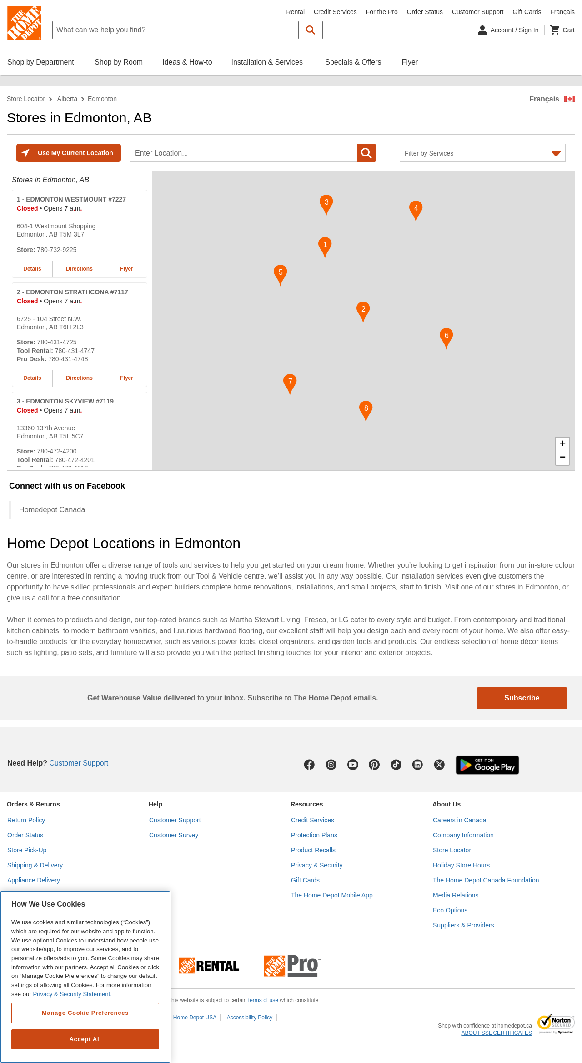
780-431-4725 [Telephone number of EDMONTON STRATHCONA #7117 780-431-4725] (56, 342)
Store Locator (26, 98)
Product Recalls (313, 850)
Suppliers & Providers (463, 925)
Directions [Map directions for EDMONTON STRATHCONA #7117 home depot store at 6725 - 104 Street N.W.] (79, 378)
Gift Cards (526, 11)
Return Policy (26, 820)
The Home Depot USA (189, 1017)
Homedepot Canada (52, 509)
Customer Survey (173, 835)
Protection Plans (314, 835)
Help (155, 804)
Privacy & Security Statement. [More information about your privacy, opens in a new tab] (72, 994)
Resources (307, 804)
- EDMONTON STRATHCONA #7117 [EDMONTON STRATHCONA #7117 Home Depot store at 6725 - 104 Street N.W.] (72, 292)
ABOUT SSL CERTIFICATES (496, 1033)
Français (544, 99)
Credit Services (335, 11)
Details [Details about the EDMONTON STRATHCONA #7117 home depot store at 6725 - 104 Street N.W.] (32, 378)
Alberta (67, 98)
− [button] (563, 458)
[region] (85, 977)
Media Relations (455, 895)
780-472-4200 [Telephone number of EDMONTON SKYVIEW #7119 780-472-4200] (56, 451)
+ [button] (563, 444)
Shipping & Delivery (35, 865)
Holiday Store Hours (461, 865)
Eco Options (450, 910)
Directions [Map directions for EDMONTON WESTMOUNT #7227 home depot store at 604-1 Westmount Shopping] (79, 269)
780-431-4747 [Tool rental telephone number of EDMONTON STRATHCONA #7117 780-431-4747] (75, 350)
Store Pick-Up (26, 850)
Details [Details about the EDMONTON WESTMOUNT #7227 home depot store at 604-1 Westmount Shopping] (32, 269)
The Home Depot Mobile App (332, 895)
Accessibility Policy (250, 1017)
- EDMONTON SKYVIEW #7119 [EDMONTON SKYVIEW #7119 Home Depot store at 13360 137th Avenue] (65, 401)
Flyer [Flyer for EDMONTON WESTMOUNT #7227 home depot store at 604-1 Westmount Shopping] (126, 269)
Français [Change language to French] (562, 11)
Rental (295, 11)
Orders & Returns (33, 804)
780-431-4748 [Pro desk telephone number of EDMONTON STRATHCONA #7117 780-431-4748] (68, 359)
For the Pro (382, 11)
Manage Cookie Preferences (85, 1012)
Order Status (425, 11)
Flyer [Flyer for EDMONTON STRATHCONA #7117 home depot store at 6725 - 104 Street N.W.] (126, 378)
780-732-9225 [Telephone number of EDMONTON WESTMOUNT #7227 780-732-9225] (56, 249)
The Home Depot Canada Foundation (486, 880)
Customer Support (478, 11)
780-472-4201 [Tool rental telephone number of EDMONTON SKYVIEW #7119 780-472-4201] (75, 459)
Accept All (85, 1039)
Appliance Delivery (33, 880)
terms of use (263, 1000)
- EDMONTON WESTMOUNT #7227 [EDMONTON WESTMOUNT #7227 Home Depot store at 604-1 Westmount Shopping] (71, 199)
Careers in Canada (460, 820)
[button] (311, 30)
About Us (446, 804)
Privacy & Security (317, 865)
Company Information (463, 835)
